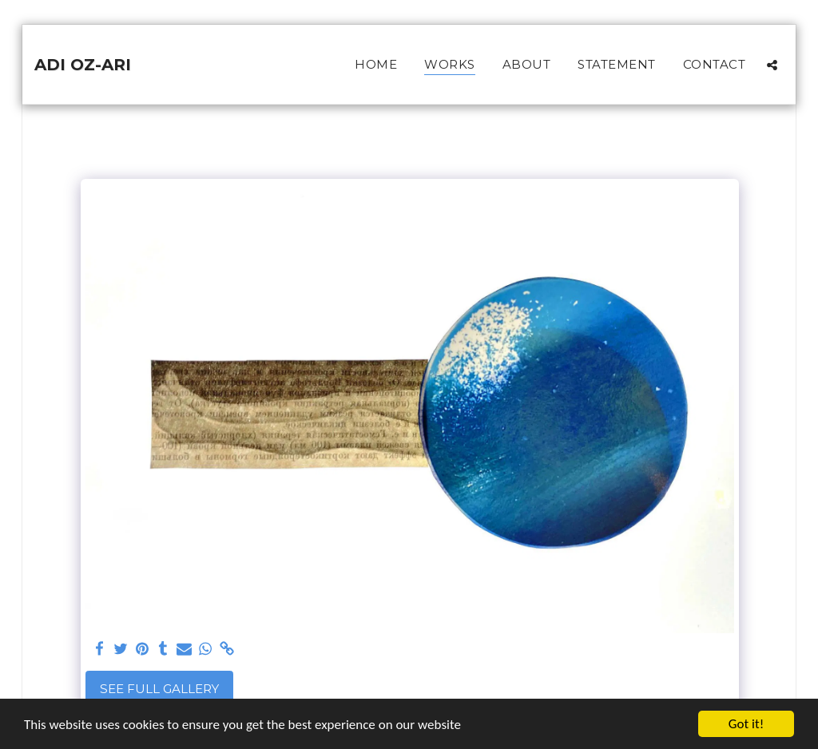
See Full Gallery (159, 688)
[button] (772, 64)
